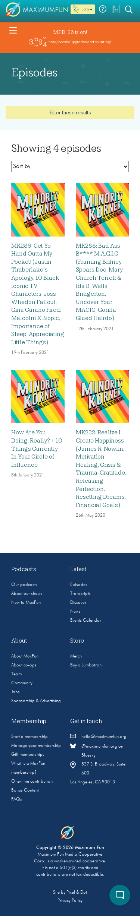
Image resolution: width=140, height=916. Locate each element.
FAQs (16, 799)
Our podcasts (24, 585)
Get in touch (86, 721)
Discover (78, 602)
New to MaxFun (26, 602)
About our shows (27, 594)
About (19, 640)
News (75, 611)
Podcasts (23, 569)
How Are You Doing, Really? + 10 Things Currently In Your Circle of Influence (36, 448)
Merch (76, 656)
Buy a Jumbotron (86, 665)
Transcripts (80, 594)
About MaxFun (24, 656)
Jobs (15, 692)
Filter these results (70, 112)
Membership (28, 721)
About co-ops (24, 665)
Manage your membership (36, 746)
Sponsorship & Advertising (36, 701)
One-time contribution (32, 781)
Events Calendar (85, 620)
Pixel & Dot (76, 892)
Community (21, 683)
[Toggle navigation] (13, 30)
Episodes (78, 585)
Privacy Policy (70, 900)
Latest (78, 569)
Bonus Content (25, 790)
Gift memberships (27, 754)
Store (77, 640)
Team (16, 674)
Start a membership (29, 737)
